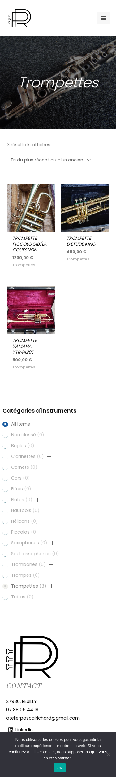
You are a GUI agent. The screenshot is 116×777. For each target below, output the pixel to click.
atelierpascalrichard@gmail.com (43, 718)
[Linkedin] (68, 18)
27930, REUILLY (21, 701)
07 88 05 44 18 (22, 710)
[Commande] (49, 160)
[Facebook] (88, 18)
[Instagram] (78, 18)
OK (59, 768)
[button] (49, 456)
